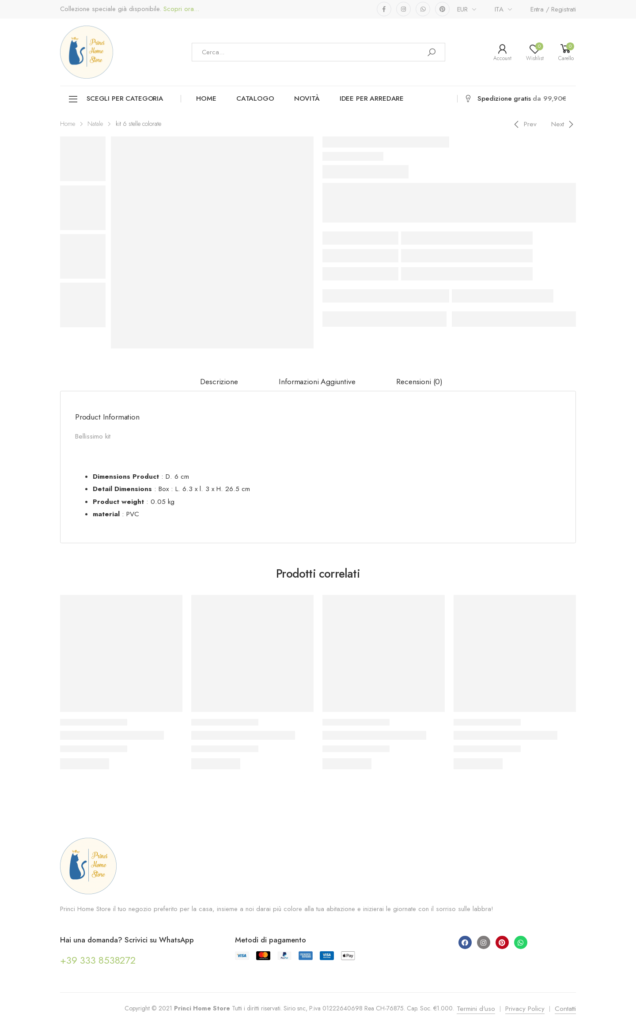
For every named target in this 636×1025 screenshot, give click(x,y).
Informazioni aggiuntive (317, 381)
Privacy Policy (525, 1009)
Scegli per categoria (115, 99)
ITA (499, 9)
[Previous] (524, 124)
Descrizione (219, 381)
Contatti (565, 1009)
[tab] (219, 382)
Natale (95, 123)
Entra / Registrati (553, 9)
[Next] (563, 124)
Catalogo (255, 98)
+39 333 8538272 (98, 960)
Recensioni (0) (419, 381)
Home (206, 98)
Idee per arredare (372, 98)
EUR (462, 9)
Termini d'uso (476, 1009)
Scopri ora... (180, 9)
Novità (307, 98)
